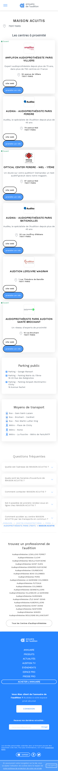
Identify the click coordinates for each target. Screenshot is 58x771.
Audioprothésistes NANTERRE (29, 609)
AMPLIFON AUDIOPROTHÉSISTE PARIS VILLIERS (29, 59)
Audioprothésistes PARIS (29, 577)
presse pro (29, 676)
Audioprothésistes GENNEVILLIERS (29, 590)
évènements (29, 667)
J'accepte (51, 766)
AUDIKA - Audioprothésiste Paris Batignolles (29, 219)
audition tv (29, 663)
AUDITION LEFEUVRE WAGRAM (29, 271)
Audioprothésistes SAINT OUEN (29, 564)
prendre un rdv (13, 90)
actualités (29, 659)
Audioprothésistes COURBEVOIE (29, 570)
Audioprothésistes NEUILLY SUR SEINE (29, 561)
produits (29, 654)
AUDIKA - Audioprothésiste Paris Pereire (29, 113)
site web (10, 83)
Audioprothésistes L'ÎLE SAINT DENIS (29, 599)
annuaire (29, 650)
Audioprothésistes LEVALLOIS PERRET (29, 554)
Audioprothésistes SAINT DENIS (29, 606)
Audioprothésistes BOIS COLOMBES (29, 574)
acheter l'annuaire (29, 681)
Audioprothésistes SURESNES (29, 596)
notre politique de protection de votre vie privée (22, 768)
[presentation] (29, 737)
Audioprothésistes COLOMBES (29, 587)
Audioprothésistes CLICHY (29, 558)
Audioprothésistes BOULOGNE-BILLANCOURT (29, 615)
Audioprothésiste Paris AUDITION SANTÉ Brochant (29, 320)
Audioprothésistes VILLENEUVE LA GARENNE (29, 593)
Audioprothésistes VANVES (29, 612)
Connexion (29, 709)
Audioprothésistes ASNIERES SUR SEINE (29, 567)
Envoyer (45, 727)
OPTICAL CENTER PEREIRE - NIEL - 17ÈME (29, 167)
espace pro (29, 672)
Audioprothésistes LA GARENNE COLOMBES (29, 580)
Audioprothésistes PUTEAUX (29, 583)
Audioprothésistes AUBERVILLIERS (29, 603)
